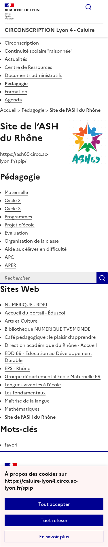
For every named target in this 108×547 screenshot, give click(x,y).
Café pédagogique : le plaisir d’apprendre (50, 337)
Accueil (8, 110)
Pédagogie (16, 83)
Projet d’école (20, 224)
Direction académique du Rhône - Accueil (51, 345)
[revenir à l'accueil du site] (54, 30)
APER (10, 265)
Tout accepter (54, 504)
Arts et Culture (21, 320)
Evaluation (16, 232)
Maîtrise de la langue (27, 400)
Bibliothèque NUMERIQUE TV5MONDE (47, 328)
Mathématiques (22, 408)
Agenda (13, 99)
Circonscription (22, 42)
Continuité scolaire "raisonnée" (39, 50)
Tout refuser (54, 520)
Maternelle (16, 192)
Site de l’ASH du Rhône (30, 417)
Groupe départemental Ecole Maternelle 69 (53, 376)
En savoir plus (54, 536)
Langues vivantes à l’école (33, 384)
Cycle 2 (13, 200)
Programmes (18, 216)
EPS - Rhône (17, 368)
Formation (16, 91)
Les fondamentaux (25, 392)
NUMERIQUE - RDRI (26, 304)
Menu (100, 7)
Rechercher (88, 7)
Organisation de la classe (32, 240)
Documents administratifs (33, 75)
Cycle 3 (13, 208)
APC (9, 257)
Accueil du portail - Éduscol (35, 312)
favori (11, 444)
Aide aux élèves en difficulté (36, 249)
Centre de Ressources (28, 67)
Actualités (16, 59)
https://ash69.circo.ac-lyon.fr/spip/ (24, 157)
